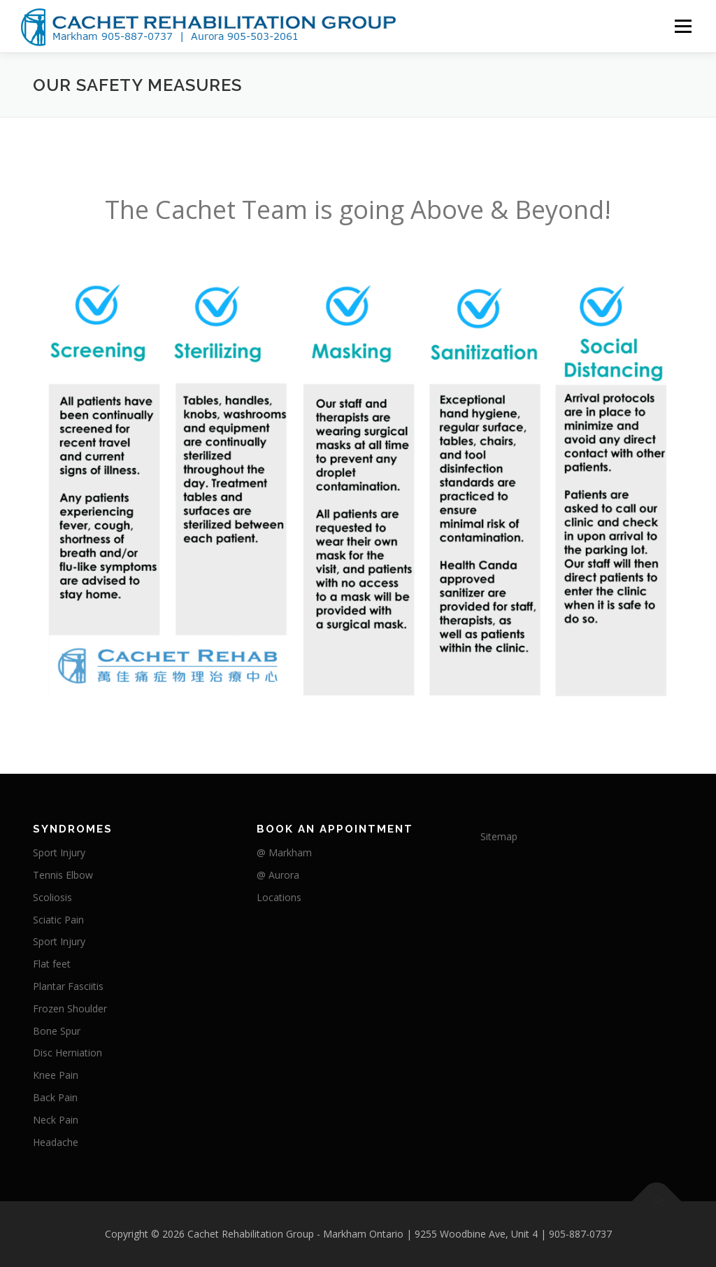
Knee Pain (55, 1075)
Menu (683, 26)
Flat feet (52, 963)
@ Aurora (278, 875)
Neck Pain (55, 1119)
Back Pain (55, 1097)
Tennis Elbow (63, 875)
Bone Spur (56, 1031)
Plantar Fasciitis (68, 986)
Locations (279, 897)
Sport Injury (59, 852)
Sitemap (498, 836)
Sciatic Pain (58, 919)
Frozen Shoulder (70, 1008)
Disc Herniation (67, 1052)
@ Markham (284, 852)
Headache (55, 1142)
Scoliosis (52, 897)
